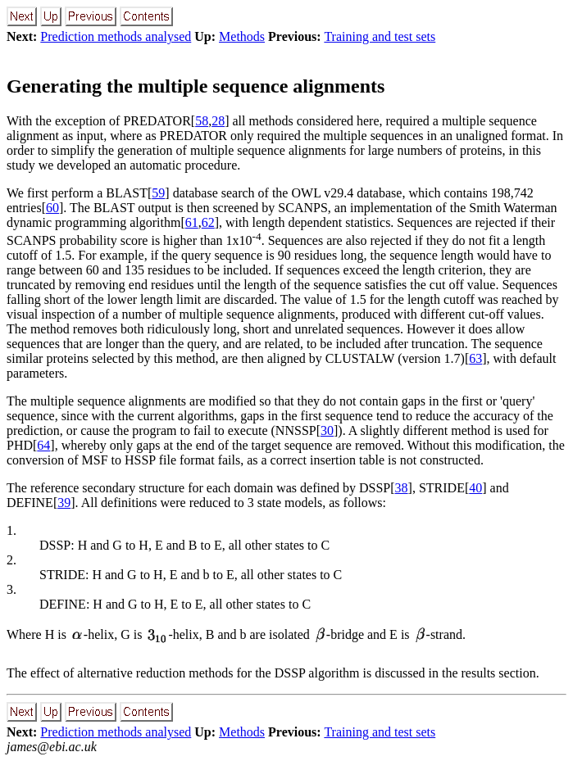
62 (208, 222)
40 (475, 488)
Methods (242, 36)
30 (327, 430)
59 (158, 193)
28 (218, 121)
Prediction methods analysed (115, 36)
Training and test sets (379, 36)
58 (201, 121)
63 (475, 358)
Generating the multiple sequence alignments (195, 86)
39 (63, 503)
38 (401, 488)
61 (191, 222)
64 (43, 445)
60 (52, 208)
